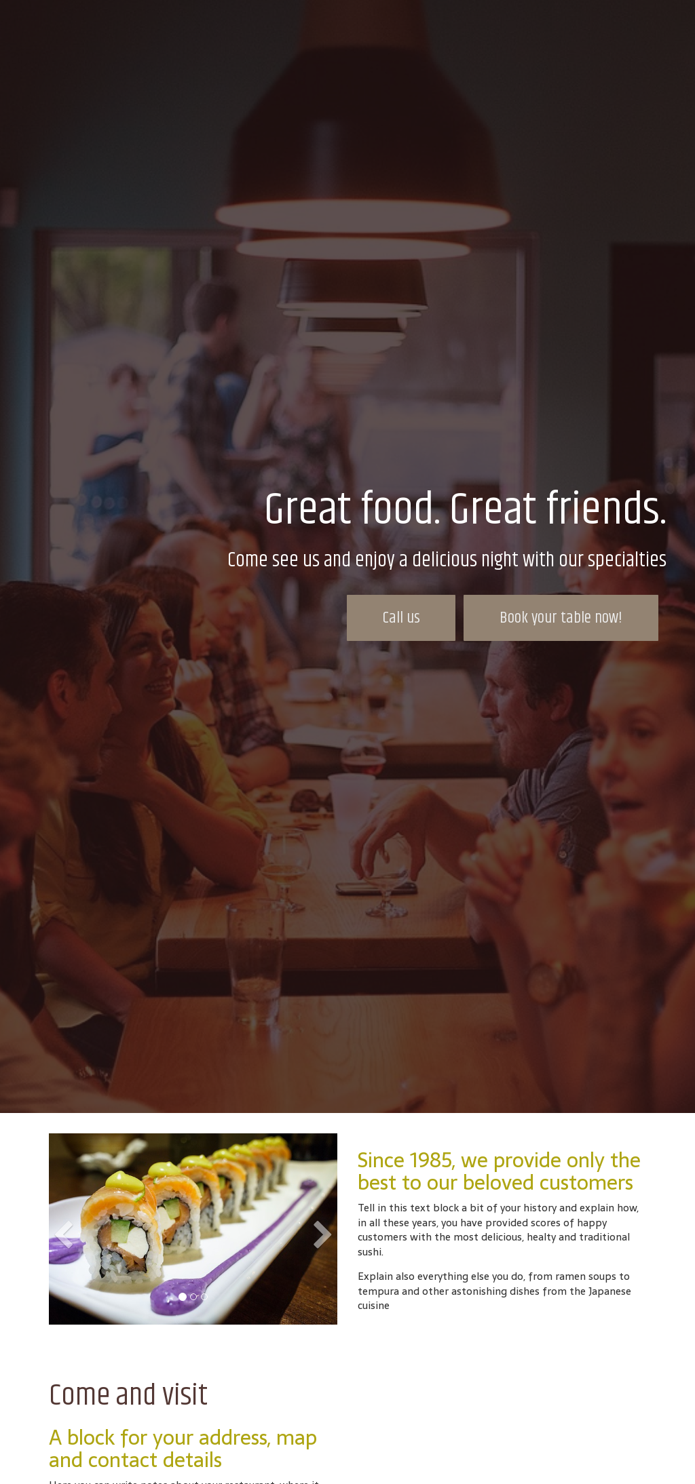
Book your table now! (561, 618)
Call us (401, 618)
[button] (63, 1269)
